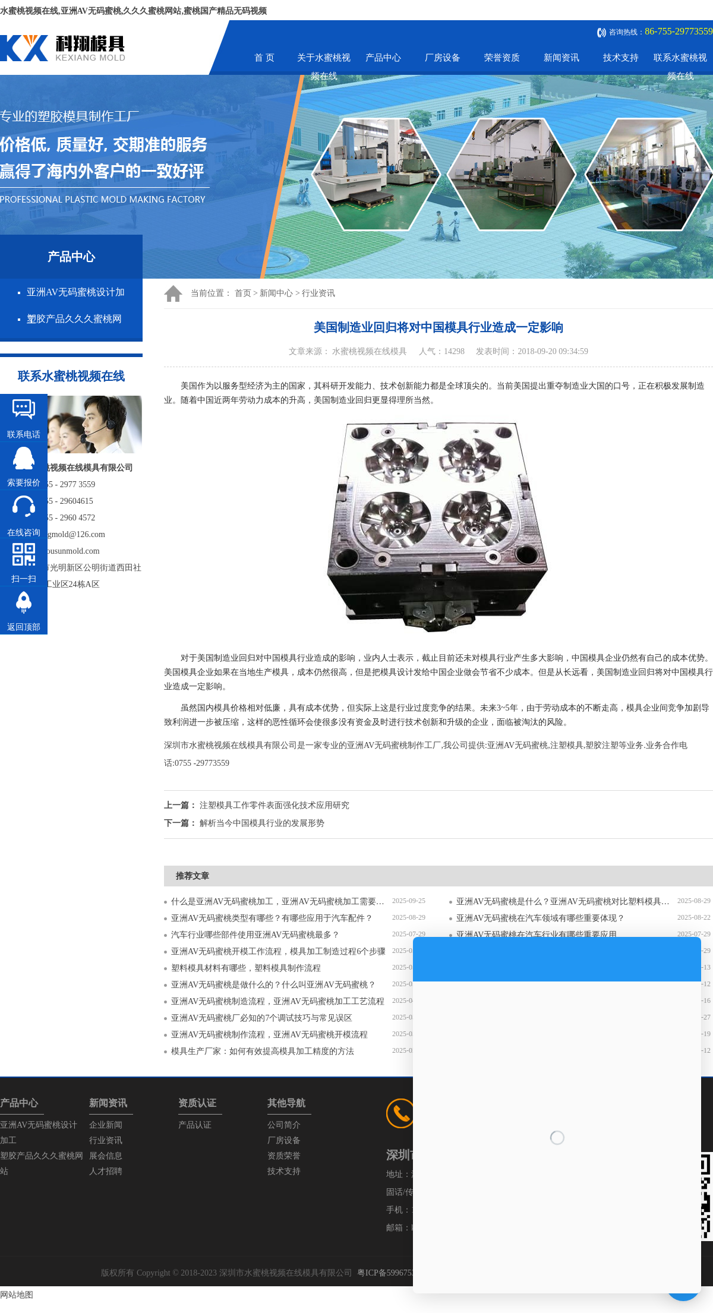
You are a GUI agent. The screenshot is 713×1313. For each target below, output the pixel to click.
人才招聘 (105, 1171)
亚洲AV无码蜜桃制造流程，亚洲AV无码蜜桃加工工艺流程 (277, 1001)
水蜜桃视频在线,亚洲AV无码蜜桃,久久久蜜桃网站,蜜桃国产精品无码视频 (133, 11)
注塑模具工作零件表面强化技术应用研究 (274, 805)
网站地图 (16, 1294)
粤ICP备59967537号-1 (396, 1272)
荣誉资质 (502, 57)
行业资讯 (318, 293)
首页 (243, 293)
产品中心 (383, 57)
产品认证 (195, 1125)
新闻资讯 (561, 57)
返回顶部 (23, 627)
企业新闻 (105, 1125)
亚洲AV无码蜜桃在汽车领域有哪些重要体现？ (540, 918)
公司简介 (284, 1125)
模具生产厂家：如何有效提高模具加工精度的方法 (262, 1051)
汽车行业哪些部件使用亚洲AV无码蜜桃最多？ (255, 934)
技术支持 (621, 57)
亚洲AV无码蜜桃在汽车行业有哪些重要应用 (536, 934)
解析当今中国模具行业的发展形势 (262, 823)
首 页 (264, 57)
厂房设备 (442, 57)
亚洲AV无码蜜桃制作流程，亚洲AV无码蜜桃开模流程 (269, 1034)
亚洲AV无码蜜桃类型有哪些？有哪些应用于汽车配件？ (272, 918)
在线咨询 (23, 532)
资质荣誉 (284, 1155)
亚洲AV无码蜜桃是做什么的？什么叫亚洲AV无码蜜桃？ (273, 984)
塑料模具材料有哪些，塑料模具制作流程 (246, 968)
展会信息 (105, 1155)
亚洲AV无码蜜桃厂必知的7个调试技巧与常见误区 (261, 1018)
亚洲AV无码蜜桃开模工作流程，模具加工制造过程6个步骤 (278, 951)
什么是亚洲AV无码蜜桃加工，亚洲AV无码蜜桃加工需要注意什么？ (281, 901)
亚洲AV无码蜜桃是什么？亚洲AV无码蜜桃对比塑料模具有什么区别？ (566, 901)
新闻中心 (276, 293)
